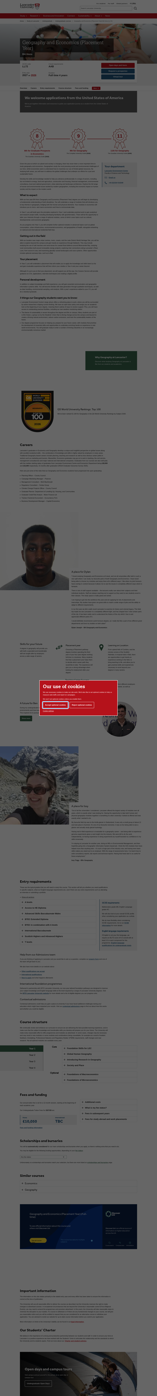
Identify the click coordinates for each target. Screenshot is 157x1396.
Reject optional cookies (82, 705)
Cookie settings (48, 711)
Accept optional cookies (55, 705)
